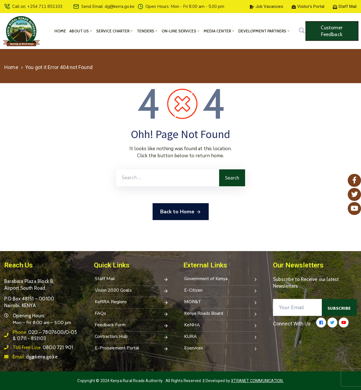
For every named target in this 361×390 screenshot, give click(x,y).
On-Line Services (181, 31)
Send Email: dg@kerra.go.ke (108, 6)
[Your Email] (297, 307)
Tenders (147, 31)
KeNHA (221, 325)
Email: (35, 357)
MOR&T (221, 302)
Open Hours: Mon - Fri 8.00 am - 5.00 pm (185, 6)
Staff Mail (132, 279)
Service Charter (114, 31)
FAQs (132, 314)
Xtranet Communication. (257, 380)
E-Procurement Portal (132, 348)
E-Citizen (221, 290)
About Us (81, 31)
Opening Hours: (29, 315)
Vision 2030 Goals (132, 290)
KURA (221, 337)
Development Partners (264, 31)
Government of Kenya (221, 279)
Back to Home (180, 212)
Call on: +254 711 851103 (37, 6)
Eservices (221, 348)
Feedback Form (132, 325)
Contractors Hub (132, 337)
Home (60, 31)
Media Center (219, 31)
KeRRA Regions (132, 302)
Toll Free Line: (43, 347)
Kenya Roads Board (221, 314)
